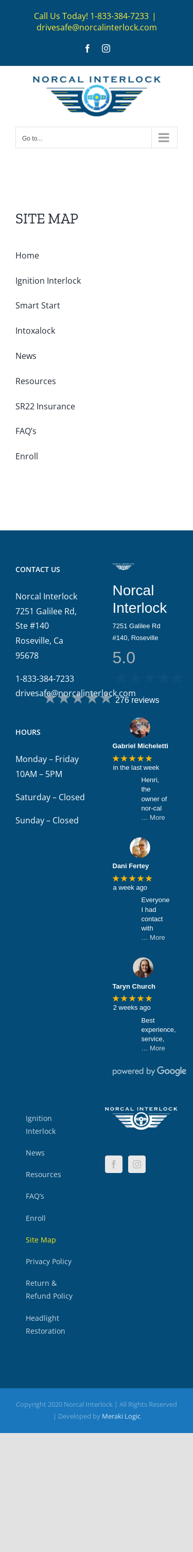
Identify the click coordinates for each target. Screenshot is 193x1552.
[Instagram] (137, 1164)
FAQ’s (26, 431)
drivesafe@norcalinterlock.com (97, 27)
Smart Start (37, 305)
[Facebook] (113, 1164)
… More (153, 817)
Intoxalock (35, 330)
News (26, 355)
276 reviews (137, 700)
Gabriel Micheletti (140, 746)
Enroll (26, 456)
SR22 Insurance (45, 406)
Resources (35, 381)
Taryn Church (134, 986)
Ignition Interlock (48, 280)
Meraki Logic (121, 1416)
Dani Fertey (131, 866)
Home (27, 255)
